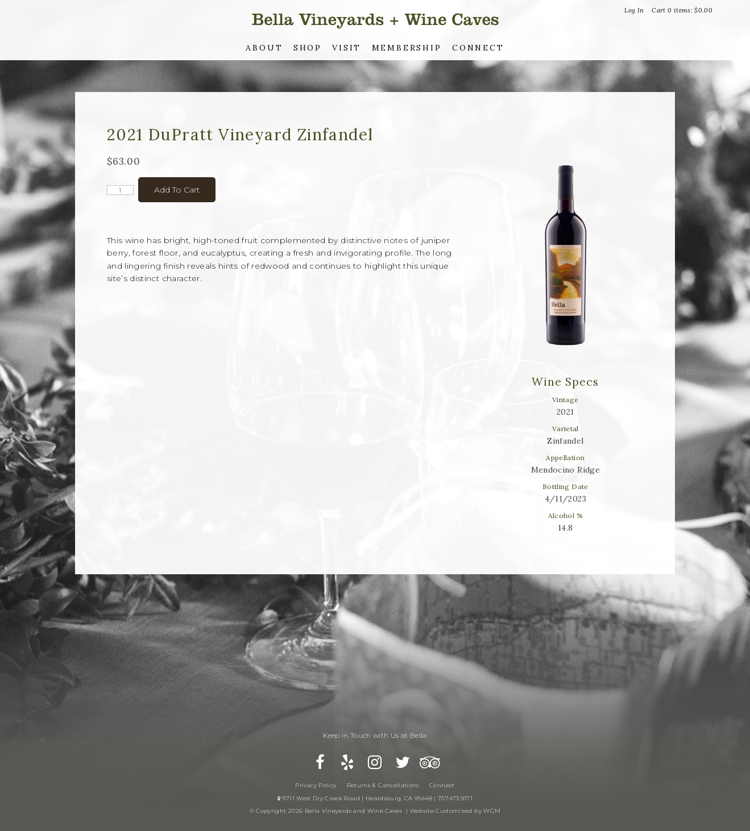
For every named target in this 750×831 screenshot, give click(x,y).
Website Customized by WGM (455, 811)
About (264, 48)
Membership (407, 48)
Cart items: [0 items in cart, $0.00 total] (682, 10)
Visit (346, 48)
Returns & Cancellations (383, 785)
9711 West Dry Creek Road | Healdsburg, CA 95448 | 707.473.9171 (375, 798)
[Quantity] (120, 190)
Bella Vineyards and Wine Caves (375, 19)
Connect (478, 48)
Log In (634, 10)
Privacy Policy (315, 785)
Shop (307, 48)
